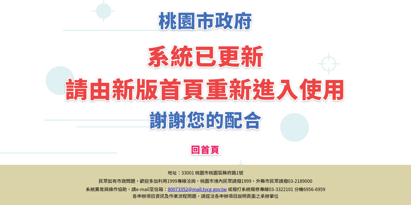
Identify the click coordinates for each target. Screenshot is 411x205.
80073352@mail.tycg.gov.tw (197, 189)
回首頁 (205, 149)
